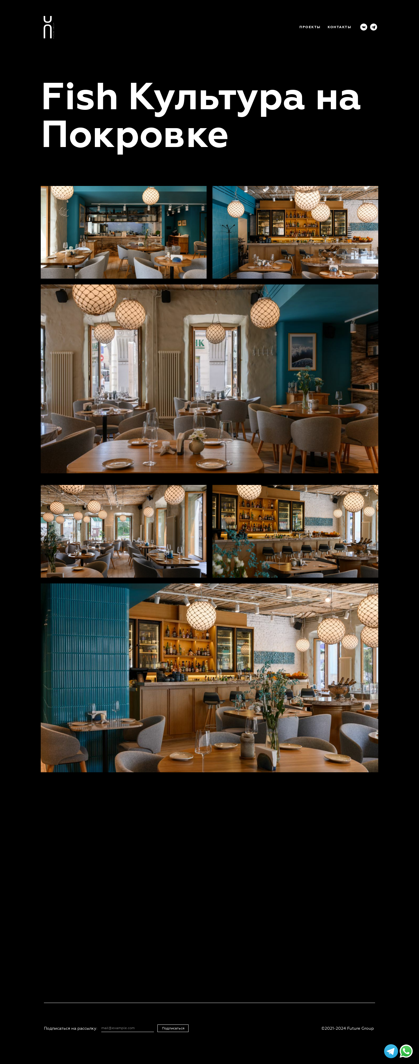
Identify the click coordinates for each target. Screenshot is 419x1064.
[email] (126, 1028)
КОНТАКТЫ (339, 27)
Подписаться (173, 1028)
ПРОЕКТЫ (310, 27)
